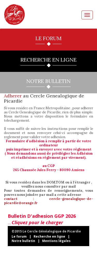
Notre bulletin (23, 241)
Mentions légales (56, 241)
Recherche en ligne (49, 236)
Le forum (19, 236)
